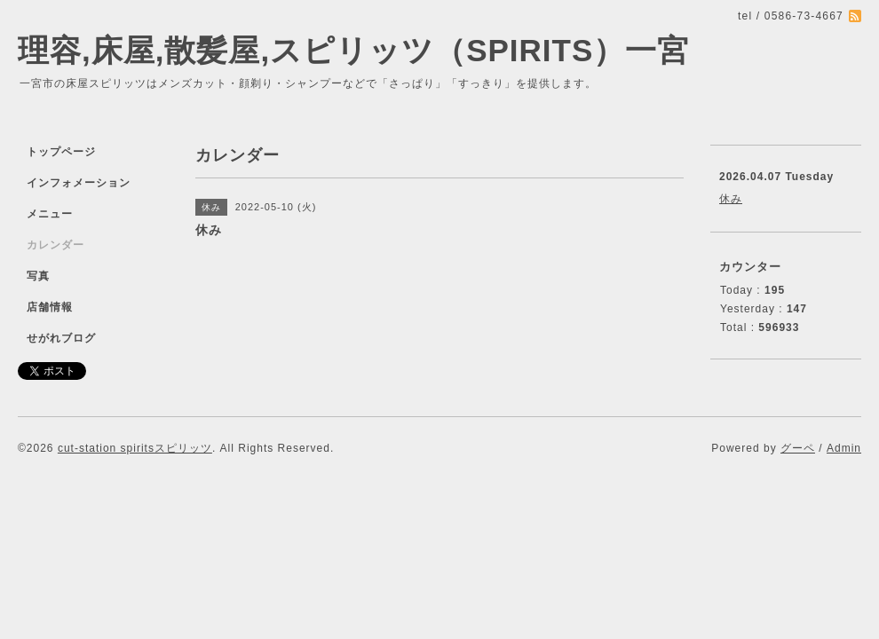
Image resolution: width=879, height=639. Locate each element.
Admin (844, 448)
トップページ (61, 152)
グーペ (797, 448)
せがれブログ (61, 338)
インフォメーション (79, 183)
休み (730, 199)
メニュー (50, 214)
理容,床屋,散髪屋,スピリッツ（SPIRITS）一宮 (353, 50)
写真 (38, 276)
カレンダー (55, 245)
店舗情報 (50, 307)
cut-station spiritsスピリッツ (135, 448)
